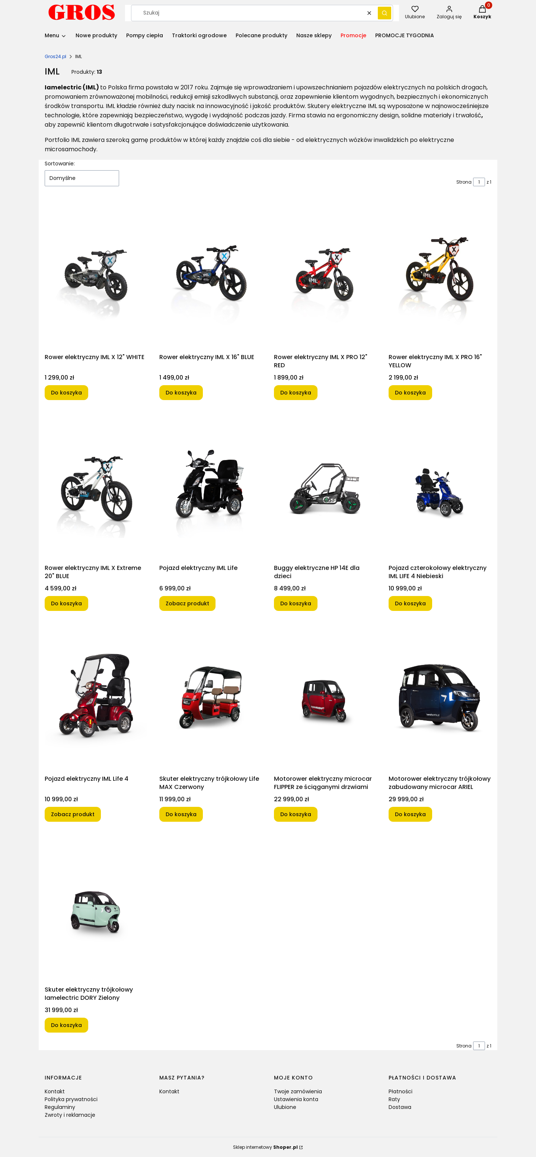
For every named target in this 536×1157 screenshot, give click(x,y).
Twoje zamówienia (298, 1091)
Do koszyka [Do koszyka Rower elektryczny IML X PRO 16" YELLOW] (410, 392)
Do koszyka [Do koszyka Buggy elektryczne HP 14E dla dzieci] (295, 603)
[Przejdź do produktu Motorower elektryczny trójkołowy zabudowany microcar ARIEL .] (440, 697)
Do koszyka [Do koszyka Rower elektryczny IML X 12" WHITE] (66, 392)
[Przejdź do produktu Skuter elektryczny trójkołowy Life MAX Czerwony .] (210, 697)
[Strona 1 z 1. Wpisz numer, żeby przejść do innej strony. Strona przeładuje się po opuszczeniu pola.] (479, 182)
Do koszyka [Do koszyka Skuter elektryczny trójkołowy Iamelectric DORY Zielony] (66, 1025)
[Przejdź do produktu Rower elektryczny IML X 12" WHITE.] (96, 275)
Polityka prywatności (71, 1099)
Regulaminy (60, 1107)
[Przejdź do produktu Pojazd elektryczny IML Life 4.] (96, 697)
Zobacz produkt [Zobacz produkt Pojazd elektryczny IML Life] (187, 603)
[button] (384, 13)
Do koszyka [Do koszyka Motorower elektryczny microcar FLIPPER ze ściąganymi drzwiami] (295, 814)
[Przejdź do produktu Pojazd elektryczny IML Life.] (210, 486)
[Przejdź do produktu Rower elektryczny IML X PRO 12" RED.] (325, 275)
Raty (394, 1099)
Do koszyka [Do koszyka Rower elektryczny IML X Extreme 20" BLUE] (66, 603)
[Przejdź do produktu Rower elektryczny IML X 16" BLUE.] (210, 275)
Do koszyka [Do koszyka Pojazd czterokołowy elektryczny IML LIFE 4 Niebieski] (410, 603)
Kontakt (55, 1091)
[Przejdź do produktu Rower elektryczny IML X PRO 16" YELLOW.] (440, 275)
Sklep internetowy (265, 1147)
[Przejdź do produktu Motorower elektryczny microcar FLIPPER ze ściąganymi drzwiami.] (325, 697)
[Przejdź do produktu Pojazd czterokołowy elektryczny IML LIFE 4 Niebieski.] (440, 486)
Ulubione (285, 1107)
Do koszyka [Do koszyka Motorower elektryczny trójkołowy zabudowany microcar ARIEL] (410, 814)
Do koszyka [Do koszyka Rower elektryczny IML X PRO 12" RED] (295, 392)
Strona (464, 182)
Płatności (400, 1091)
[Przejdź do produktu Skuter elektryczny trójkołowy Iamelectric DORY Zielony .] (96, 908)
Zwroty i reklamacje (70, 1115)
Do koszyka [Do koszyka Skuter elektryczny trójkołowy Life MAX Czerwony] (181, 814)
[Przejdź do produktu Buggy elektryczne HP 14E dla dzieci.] (325, 486)
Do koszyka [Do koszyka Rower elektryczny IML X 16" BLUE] (181, 392)
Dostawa (400, 1107)
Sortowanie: (60, 163)
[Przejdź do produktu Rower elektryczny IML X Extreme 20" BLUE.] (96, 486)
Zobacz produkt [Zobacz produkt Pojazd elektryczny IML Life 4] (73, 814)
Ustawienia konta (296, 1099)
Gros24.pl (55, 56)
